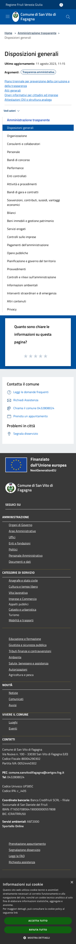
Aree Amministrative (22, 531)
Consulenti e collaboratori (23, 144)
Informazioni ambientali (22, 285)
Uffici (12, 537)
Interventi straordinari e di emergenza (31, 293)
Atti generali (13, 90)
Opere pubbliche (17, 253)
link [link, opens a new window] (16, 912)
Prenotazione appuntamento (27, 843)
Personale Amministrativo (25, 555)
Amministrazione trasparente (37, 33)
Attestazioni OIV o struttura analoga (28, 99)
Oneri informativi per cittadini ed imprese (31, 95)
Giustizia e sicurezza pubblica (27, 645)
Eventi (13, 728)
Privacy (12, 309)
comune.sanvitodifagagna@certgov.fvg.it (36, 772)
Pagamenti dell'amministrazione (28, 245)
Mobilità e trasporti (21, 620)
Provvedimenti (16, 269)
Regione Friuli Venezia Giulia (24, 4)
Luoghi (13, 722)
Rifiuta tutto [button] (38, 929)
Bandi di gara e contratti (22, 192)
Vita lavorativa (18, 592)
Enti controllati (16, 176)
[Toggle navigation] (7, 16)
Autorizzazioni (18, 669)
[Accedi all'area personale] (61, 4)
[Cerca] (68, 17)
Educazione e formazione (25, 638)
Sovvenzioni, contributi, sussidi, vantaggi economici (33, 202)
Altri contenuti (16, 301)
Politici (13, 549)
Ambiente (15, 657)
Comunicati (16, 699)
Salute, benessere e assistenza (28, 663)
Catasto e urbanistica (22, 609)
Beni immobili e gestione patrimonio (30, 220)
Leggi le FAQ (17, 856)
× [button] (71, 882)
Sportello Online (13, 826)
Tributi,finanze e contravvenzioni (30, 651)
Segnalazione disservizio (24, 849)
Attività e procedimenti (22, 184)
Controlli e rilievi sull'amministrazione (31, 277)
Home (8, 33)
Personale (13, 152)
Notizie (13, 692)
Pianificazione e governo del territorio (31, 261)
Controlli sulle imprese (21, 237)
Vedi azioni (12, 111)
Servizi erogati (16, 229)
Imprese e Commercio (23, 598)
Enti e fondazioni (19, 543)
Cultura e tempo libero (23, 586)
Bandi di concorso (18, 160)
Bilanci (11, 212)
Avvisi (13, 705)
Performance (15, 168)
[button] (38, 938)
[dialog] (38, 911)
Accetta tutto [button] (37, 920)
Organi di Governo (20, 525)
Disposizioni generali (20, 127)
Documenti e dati (20, 561)
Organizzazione (17, 135)
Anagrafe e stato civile (23, 580)
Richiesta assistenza (22, 862)
